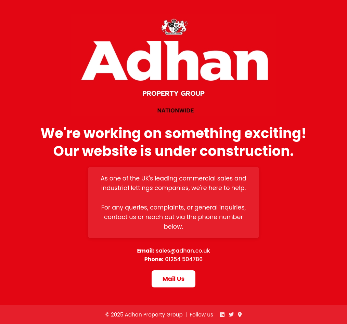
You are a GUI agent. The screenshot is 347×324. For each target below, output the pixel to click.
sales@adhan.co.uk (183, 251)
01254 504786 (184, 259)
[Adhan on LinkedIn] (222, 315)
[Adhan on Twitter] (231, 315)
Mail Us (173, 279)
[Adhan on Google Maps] (240, 315)
